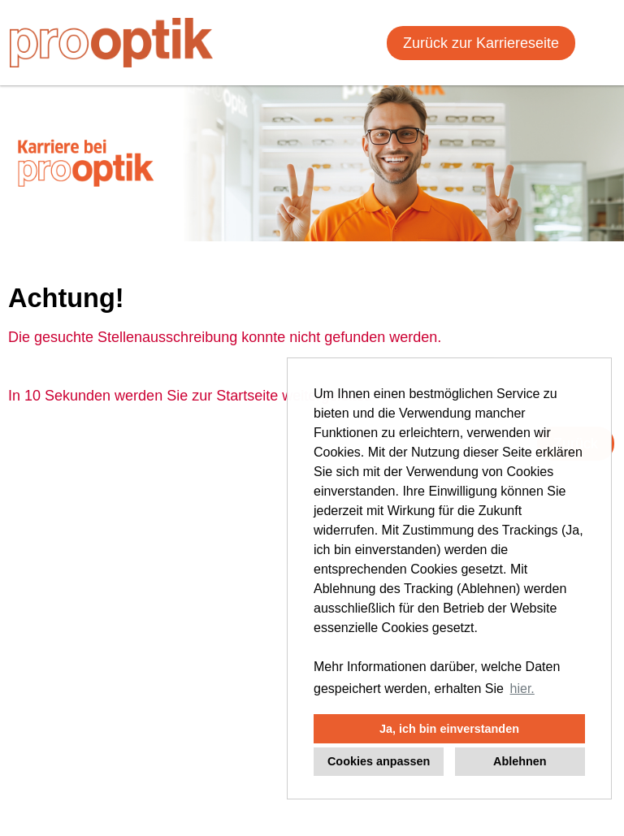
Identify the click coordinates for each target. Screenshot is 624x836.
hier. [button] (522, 688)
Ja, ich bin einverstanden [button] (449, 728)
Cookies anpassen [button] (378, 761)
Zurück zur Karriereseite (481, 43)
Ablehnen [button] (520, 761)
